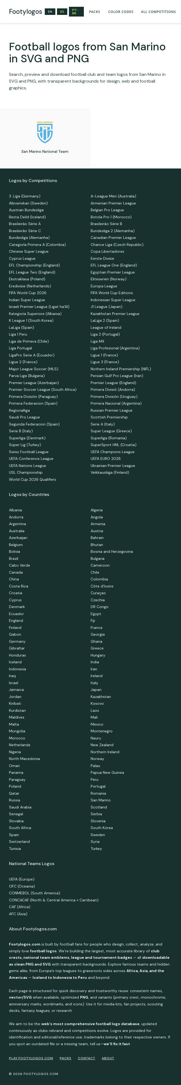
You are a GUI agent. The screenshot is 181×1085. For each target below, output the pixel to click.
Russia (14, 800)
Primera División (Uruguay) (114, 396)
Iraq (12, 675)
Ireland (97, 675)
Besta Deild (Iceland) (27, 217)
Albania (15, 510)
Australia (16, 530)
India (95, 662)
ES (62, 11)
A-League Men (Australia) (113, 196)
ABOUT (108, 1058)
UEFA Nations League (27, 465)
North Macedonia (24, 758)
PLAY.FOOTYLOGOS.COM (31, 1058)
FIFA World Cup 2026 (27, 292)
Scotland (99, 807)
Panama (16, 772)
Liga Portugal (20, 348)
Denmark (17, 606)
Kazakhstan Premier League (115, 313)
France (97, 627)
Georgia (98, 634)
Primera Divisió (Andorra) (113, 389)
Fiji (93, 620)
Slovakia (16, 820)
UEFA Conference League (31, 458)
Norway (97, 758)
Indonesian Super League (113, 299)
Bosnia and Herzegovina (112, 551)
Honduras (17, 655)
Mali (94, 717)
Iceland (15, 662)
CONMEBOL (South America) (34, 893)
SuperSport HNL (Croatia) (113, 444)
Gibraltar (17, 648)
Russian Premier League (111, 410)
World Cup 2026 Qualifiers (32, 479)
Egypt (96, 613)
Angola (97, 517)
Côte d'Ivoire (102, 586)
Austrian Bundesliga (26, 209)
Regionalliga (19, 410)
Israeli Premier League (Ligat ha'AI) (39, 306)
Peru (95, 779)
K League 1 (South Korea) (31, 320)
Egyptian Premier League (113, 272)
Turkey (96, 848)
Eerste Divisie (102, 258)
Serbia (96, 813)
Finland (15, 627)
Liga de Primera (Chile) (29, 341)
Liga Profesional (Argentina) (115, 348)
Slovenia (98, 820)
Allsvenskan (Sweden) (28, 203)
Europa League (104, 286)
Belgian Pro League (107, 209)
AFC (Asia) (18, 913)
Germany (17, 641)
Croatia (15, 592)
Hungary (98, 655)
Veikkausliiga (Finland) (110, 472)
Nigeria (15, 751)
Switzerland (19, 841)
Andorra (16, 517)
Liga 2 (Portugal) (105, 334)
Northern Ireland (105, 751)
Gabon (15, 634)
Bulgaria (97, 558)
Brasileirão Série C (25, 230)
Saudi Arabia (20, 807)
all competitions (158, 11)
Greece (97, 648)
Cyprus (15, 599)
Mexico (97, 724)
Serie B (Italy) (21, 430)
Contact (86, 1058)
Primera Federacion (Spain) (33, 403)
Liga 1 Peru (18, 334)
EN (50, 11)
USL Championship (26, 472)
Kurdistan (17, 710)
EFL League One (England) (114, 265)
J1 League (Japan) (106, 306)
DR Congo (100, 606)
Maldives (16, 717)
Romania (98, 793)
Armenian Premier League (113, 203)
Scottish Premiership (109, 417)
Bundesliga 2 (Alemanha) (113, 230)
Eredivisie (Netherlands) (30, 286)
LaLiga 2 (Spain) (105, 320)
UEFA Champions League (113, 451)
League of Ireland (106, 327)
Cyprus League (22, 258)
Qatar (14, 793)
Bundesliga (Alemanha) (29, 237)
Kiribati (15, 703)
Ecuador (16, 613)
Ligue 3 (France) (105, 361)
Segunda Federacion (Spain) (34, 424)
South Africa (20, 827)
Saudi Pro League (24, 417)
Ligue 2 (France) (23, 361)
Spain (14, 834)
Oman (14, 765)
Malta (14, 724)
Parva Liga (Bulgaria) (27, 375)
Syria (95, 841)
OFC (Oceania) (22, 886)
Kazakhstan (101, 696)
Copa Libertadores (107, 251)
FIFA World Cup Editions (112, 292)
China (14, 579)
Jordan (15, 696)
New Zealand (102, 744)
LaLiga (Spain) (21, 327)
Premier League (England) (113, 382)
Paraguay (17, 779)
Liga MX (97, 341)
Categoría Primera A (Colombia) (37, 244)
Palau (95, 765)
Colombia (99, 579)
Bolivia (14, 551)
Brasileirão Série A (25, 223)
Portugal (98, 786)
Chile (95, 572)
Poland (15, 786)
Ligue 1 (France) (104, 355)
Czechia (98, 599)
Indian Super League (27, 299)
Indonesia (17, 669)
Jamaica (16, 689)
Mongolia (17, 731)
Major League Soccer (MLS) (33, 368)
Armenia (98, 523)
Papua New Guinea (107, 772)
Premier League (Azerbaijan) (34, 382)
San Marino (101, 800)
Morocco (17, 738)
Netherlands (19, 744)
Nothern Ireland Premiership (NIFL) (121, 368)
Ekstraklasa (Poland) (27, 279)
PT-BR (75, 11)
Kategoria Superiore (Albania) (35, 313)
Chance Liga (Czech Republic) (117, 244)
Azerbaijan (18, 537)
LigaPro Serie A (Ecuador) (32, 355)
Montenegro (102, 731)
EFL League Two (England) (32, 272)
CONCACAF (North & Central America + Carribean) (54, 900)
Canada (16, 572)
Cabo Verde (19, 565)
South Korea (102, 827)
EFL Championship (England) (34, 265)
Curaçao (98, 592)
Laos (95, 710)
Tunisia (15, 848)
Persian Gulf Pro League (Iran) (117, 375)
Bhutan (97, 544)
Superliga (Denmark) (27, 438)
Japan (96, 689)
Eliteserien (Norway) (108, 279)
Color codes (121, 11)
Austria (97, 530)
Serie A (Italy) (103, 424)
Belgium (16, 544)
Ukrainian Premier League (113, 465)
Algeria (97, 510)
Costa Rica (18, 586)
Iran (94, 669)
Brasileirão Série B (106, 223)
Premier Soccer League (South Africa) (43, 389)
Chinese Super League (29, 251)
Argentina (17, 523)
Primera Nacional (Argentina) (116, 403)
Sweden (98, 834)
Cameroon (100, 565)
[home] (25, 12)
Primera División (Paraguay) (33, 396)
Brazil (13, 558)
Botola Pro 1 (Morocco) (111, 217)
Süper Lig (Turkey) (25, 444)
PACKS (94, 11)
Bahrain (97, 537)
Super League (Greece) (111, 430)
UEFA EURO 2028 (106, 458)
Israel (13, 682)
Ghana (96, 641)
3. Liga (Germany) (24, 196)
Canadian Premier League (113, 237)
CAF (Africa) (19, 906)
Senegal (16, 813)
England (16, 620)
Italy (94, 682)
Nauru (96, 738)
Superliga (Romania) (109, 438)
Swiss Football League (29, 451)
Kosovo (97, 703)
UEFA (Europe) (21, 879)
